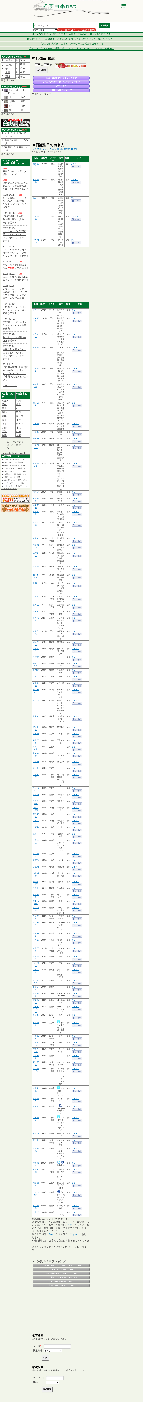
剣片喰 (12, 101)
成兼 (18, 431)
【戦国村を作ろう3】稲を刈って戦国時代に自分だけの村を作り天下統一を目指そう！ (71, 39)
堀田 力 (36, 700)
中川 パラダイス (36, 1009)
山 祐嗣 (36, 867)
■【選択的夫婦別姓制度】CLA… (14, 477)
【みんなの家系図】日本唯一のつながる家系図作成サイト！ (71, 43)
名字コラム (61, 86)
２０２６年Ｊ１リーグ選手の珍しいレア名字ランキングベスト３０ (14, 201)
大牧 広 (36, 677)
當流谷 (9, 60)
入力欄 (36, 1346)
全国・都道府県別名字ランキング (61, 78)
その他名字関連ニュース (9, 489)
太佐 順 (36, 734)
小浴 (18, 427)
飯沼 (23, 97)
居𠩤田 (9, 65)
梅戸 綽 (36, 492)
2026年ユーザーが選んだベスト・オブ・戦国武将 (15, 310)
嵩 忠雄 (36, 670)
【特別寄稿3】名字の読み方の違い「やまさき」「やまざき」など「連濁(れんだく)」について (15, 373)
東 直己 (36, 860)
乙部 (23, 90)
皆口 (18, 412)
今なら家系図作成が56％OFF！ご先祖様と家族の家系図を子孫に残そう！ (71, 34)
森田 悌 (36, 762)
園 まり (36, 768)
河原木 (5, 400)
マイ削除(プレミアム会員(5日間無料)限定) (54, 149)
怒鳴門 (19, 400)
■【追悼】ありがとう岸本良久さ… (14, 468)
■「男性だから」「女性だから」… (14, 486)
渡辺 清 (36, 348)
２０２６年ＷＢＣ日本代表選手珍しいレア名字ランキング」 (14, 252)
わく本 (19, 424)
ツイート (74, 164)
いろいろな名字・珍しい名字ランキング (61, 82)
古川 (4, 420)
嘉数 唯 (36, 1140)
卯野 (4, 427)
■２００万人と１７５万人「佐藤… (14, 471)
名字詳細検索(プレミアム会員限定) (76, 30)
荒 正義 (36, 827)
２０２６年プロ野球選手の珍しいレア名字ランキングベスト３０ (14, 234)
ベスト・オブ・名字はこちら (61, 1269)
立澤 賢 (36, 1106)
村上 (18, 408)
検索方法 (37, 1350)
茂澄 (4, 431)
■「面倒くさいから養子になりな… (14, 459)
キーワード (39, 1378)
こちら (11, 80)
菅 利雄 (36, 611)
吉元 (18, 404)
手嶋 (4, 435)
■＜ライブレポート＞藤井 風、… (14, 462)
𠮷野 (22, 68)
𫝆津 (22, 77)
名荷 (18, 435)
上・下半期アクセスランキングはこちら (61, 1277)
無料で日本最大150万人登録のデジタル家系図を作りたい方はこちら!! (15, 186)
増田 (23, 105)
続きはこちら (10, 385)
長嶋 (4, 412)
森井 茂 (36, 605)
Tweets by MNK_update (13, 453)
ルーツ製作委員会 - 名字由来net (15, 445)
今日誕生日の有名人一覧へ (61, 1281)
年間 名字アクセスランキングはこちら (61, 1273)
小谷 (18, 420)
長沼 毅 (36, 888)
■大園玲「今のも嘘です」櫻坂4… (14, 465)
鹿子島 (19, 416)
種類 (35, 1382)
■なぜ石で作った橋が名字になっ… (14, 474)
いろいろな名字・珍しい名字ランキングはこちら (61, 1265)
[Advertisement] (61, 119)
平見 (4, 408)
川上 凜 (36, 1212)
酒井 (4, 424)
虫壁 (22, 72)
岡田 (23, 101)
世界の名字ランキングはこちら (61, 1285)
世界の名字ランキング (61, 90)
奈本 (4, 416)
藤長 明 (36, 795)
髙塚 (7, 76)
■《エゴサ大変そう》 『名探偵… (14, 483)
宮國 (7, 72)
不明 (10, 105)
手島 (4, 404)
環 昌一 (36, 583)
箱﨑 (22, 60)
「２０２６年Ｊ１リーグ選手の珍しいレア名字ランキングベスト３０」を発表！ (71, 48)
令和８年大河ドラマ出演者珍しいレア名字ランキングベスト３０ (14, 352)
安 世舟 (36, 716)
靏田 (22, 64)
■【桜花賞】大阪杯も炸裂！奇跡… (14, 480)
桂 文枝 (36, 657)
